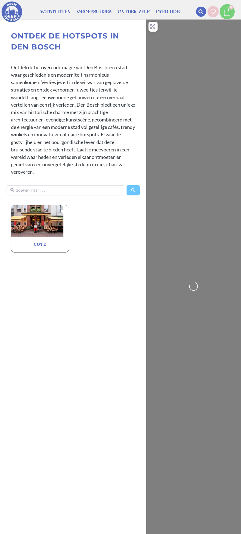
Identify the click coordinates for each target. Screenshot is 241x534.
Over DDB (168, 11)
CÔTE (40, 244)
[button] (201, 11)
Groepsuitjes (94, 11)
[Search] (133, 190)
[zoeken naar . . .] (65, 190)
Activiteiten (55, 11)
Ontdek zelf (134, 11)
